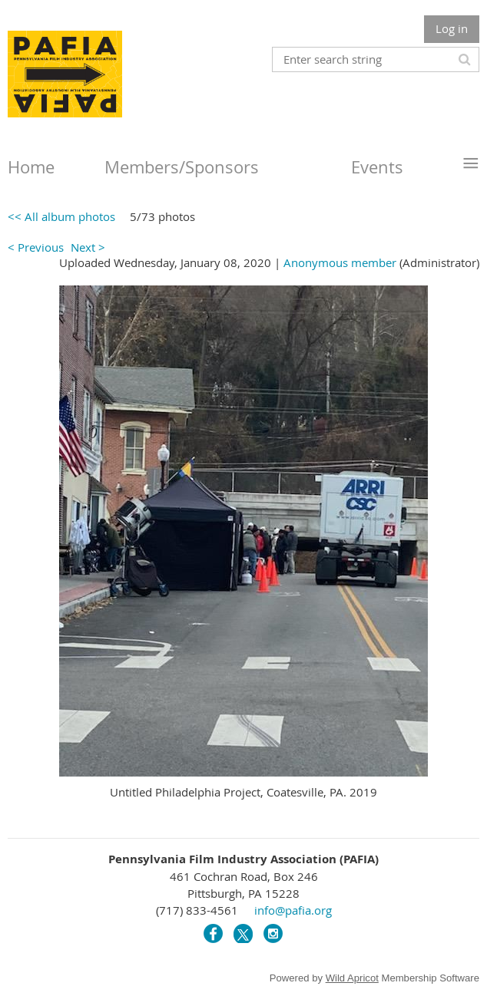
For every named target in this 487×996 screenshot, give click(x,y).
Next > (88, 247)
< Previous (36, 247)
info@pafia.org (293, 910)
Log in (452, 28)
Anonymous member (339, 262)
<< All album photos (61, 216)
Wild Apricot (352, 978)
